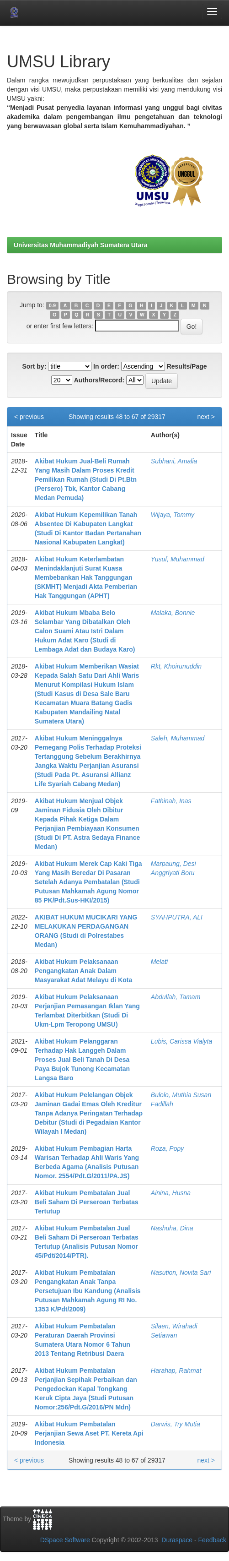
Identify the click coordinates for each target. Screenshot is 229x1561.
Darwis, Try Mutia (175, 1424)
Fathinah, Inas (171, 801)
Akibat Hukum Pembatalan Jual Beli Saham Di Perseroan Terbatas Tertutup (86, 1202)
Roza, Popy (167, 1148)
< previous (29, 416)
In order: (106, 366)
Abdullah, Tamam (175, 997)
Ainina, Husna (171, 1193)
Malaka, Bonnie (173, 612)
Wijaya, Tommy (172, 514)
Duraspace (176, 1540)
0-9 (52, 305)
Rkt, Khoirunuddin (176, 666)
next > (206, 416)
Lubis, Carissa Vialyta (181, 1041)
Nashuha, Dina (172, 1228)
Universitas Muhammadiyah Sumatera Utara (81, 245)
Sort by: (34, 366)
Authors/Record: (99, 380)
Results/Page (187, 366)
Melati (159, 961)
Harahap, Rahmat (176, 1370)
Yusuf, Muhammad (177, 559)
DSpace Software (65, 1540)
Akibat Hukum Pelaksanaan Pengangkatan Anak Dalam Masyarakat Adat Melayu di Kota (83, 971)
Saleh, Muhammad (178, 738)
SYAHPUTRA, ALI (176, 917)
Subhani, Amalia (174, 461)
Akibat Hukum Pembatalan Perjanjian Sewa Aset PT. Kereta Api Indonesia (89, 1433)
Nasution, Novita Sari (181, 1272)
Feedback (212, 1540)
